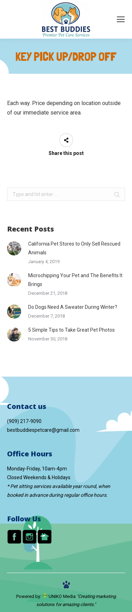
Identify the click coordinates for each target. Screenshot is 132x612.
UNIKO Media (59, 596)
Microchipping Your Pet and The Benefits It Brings (75, 280)
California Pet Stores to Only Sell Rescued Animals (74, 248)
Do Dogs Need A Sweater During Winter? (73, 307)
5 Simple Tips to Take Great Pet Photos (72, 330)
